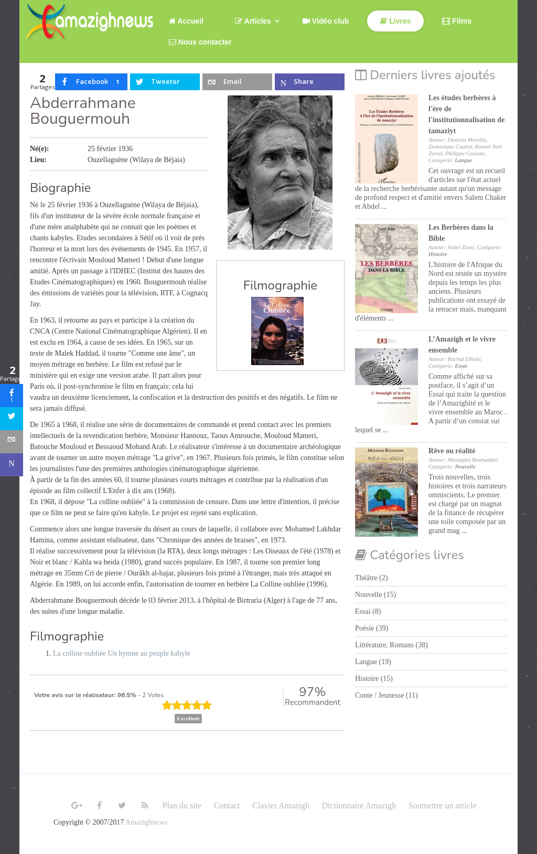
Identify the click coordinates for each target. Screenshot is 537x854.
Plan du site (182, 805)
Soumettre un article (443, 805)
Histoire (437, 254)
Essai (461, 365)
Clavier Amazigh (280, 805)
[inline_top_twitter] (164, 81)
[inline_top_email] (237, 81)
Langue (463, 160)
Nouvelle (465, 466)
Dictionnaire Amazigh (358, 805)
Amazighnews (146, 822)
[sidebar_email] (11, 441)
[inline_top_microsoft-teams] (309, 81)
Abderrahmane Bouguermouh (83, 111)
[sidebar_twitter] (11, 418)
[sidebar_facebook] (11, 395)
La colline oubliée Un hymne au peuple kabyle (121, 653)
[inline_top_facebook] (91, 81)
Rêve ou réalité (451, 451)
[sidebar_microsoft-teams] (11, 464)
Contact (227, 805)
